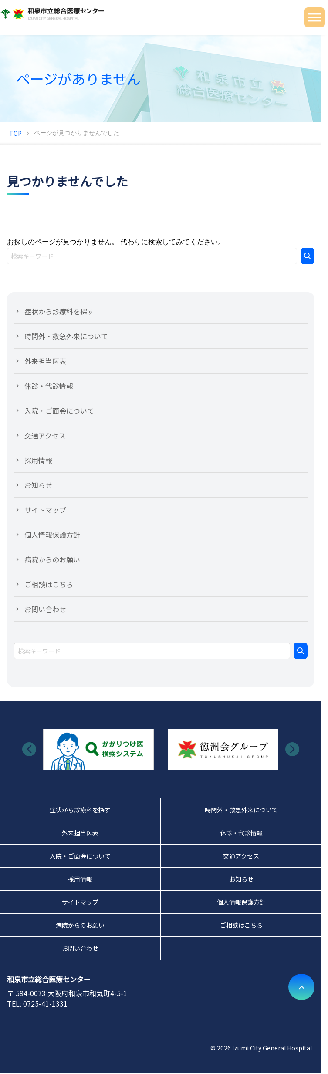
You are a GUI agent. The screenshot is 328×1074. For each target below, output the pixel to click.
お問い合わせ (45, 609)
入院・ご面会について (59, 410)
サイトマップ (45, 510)
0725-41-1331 (45, 1003)
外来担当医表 (45, 361)
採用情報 (38, 460)
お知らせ (38, 485)
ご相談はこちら (48, 584)
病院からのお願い (52, 559)
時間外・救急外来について (66, 336)
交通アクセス (45, 435)
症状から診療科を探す (59, 311)
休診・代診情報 (48, 385)
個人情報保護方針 (52, 534)
